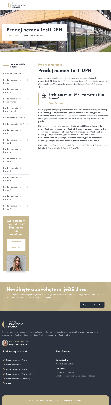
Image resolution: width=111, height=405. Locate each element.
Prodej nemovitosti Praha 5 (12, 169)
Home (9, 35)
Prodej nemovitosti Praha (12, 81)
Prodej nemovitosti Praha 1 (12, 132)
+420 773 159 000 (70, 372)
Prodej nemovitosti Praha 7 (12, 188)
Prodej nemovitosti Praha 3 (12, 150)
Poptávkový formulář (16, 245)
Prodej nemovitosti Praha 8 (12, 198)
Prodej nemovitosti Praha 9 (12, 91)
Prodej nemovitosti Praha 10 (12, 207)
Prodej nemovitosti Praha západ (12, 109)
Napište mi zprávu (18, 345)
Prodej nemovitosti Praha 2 (12, 141)
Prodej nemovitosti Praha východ (12, 100)
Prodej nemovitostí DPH (14, 124)
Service (17, 35)
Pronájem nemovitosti (13, 74)
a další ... (9, 383)
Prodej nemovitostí (13, 365)
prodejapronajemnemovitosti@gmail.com (78, 376)
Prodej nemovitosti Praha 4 (12, 160)
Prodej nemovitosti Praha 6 (12, 179)
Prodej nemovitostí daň (14, 118)
